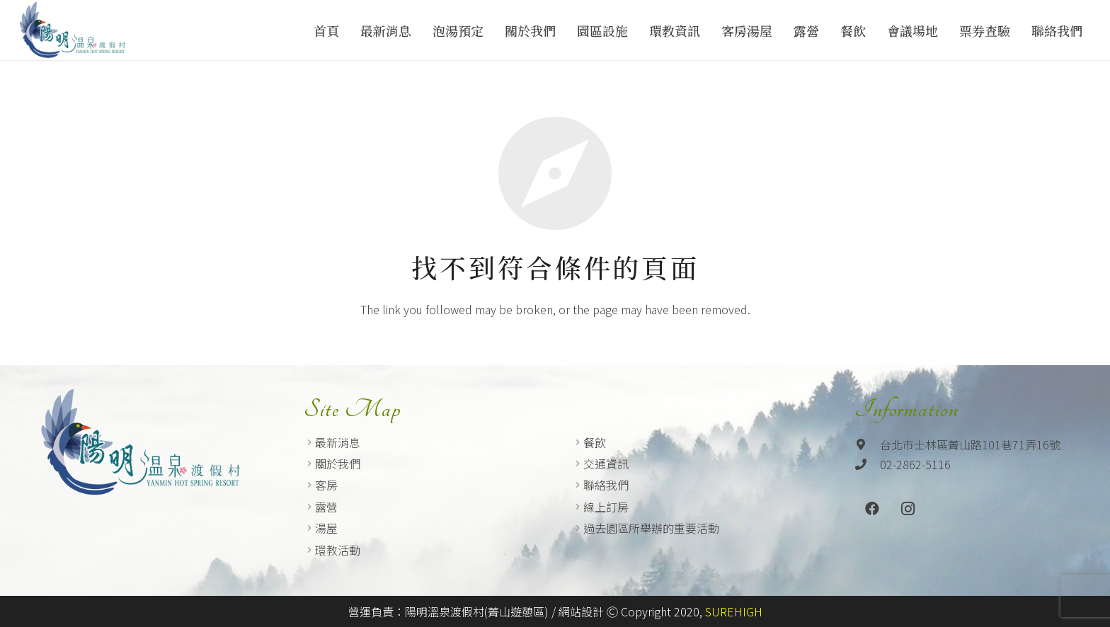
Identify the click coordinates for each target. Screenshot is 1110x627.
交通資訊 (606, 463)
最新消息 (337, 442)
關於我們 (337, 463)
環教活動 (337, 549)
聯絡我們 (606, 484)
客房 (326, 484)
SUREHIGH (733, 611)
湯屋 (326, 527)
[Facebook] (872, 509)
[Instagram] (907, 509)
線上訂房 (606, 506)
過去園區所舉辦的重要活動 (651, 527)
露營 (326, 506)
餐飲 (594, 442)
